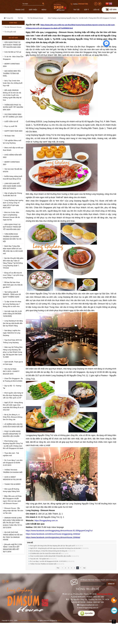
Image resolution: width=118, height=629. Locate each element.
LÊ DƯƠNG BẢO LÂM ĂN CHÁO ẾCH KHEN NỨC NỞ (45, 553)
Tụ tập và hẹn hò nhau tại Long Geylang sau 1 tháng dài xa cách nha (12, 303)
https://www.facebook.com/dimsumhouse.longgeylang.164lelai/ (53, 534)
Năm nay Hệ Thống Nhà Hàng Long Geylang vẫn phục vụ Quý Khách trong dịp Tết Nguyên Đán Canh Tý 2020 (12, 352)
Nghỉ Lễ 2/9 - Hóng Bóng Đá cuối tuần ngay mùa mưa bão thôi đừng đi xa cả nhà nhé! (55, 548)
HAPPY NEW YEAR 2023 (13, 131)
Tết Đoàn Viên (9, 136)
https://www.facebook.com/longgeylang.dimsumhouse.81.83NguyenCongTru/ (59, 531)
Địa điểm (86, 613)
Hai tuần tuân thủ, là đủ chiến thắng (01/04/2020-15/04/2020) (12, 313)
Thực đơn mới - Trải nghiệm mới (39, 559)
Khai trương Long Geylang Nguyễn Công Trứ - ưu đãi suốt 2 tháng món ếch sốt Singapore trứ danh (82, 18)
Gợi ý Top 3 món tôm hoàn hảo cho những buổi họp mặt (12, 83)
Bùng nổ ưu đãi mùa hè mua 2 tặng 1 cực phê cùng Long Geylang (13, 275)
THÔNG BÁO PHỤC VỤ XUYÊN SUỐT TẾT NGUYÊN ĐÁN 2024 (13, 107)
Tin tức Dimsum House (35, 18)
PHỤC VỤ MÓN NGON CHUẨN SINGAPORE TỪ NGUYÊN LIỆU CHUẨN (12, 433)
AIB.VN (59, 620)
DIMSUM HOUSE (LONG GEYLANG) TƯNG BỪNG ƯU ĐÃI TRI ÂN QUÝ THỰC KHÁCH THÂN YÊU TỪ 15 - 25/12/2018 (13, 523)
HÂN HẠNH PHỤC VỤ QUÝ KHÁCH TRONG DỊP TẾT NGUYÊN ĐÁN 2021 (12, 226)
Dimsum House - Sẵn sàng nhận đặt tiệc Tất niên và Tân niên (13, 510)
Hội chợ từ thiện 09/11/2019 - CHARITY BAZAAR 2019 (11, 371)
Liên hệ (96, 9)
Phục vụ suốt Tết (10, 126)
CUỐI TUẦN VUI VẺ (11, 121)
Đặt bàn (111, 9)
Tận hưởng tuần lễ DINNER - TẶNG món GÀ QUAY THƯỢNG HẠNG (12, 294)
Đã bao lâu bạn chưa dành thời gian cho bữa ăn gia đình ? (13, 284)
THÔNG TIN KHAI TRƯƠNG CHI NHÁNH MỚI (43, 564)
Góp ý (86, 9)
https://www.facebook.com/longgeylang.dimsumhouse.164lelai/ (53, 537)
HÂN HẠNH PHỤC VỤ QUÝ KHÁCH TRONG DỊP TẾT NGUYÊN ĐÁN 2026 (12, 44)
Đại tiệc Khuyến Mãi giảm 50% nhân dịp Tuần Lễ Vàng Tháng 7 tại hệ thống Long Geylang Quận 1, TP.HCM (13, 263)
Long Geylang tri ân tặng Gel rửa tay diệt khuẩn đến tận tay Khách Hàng (13, 323)
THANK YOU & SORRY (12, 484)
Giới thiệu (33, 9)
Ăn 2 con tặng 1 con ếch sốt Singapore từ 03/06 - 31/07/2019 (12, 462)
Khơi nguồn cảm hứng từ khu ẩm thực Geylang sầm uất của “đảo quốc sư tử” (13, 395)
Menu (44, 9)
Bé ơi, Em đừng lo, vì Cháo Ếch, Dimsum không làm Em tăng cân (12, 416)
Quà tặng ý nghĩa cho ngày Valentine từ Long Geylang (11, 332)
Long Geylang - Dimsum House (27, 620)
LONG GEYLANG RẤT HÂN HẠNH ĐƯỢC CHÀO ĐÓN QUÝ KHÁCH (12, 185)
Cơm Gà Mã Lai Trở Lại (12, 52)
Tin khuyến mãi (10, 32)
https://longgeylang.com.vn (46, 520)
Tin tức (76, 9)
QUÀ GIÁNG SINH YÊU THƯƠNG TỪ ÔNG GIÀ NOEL (12, 73)
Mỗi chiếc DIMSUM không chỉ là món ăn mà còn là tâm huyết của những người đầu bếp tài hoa (12, 95)
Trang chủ (19, 9)
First (58, 568)
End (84, 568)
